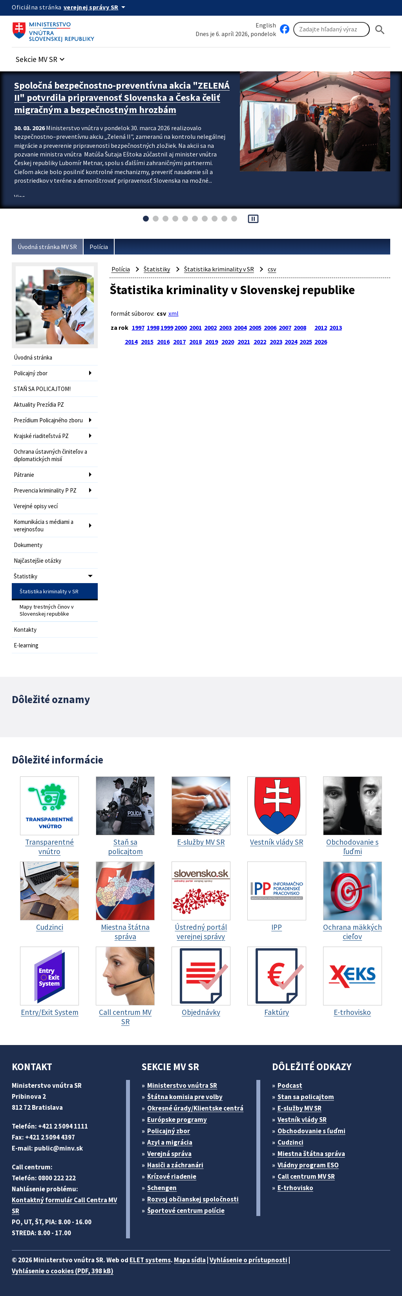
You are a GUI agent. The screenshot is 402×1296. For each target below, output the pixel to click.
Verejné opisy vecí (36, 506)
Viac (19, 197)
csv (272, 269)
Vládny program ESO (308, 1165)
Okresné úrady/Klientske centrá (195, 1108)
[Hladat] (380, 29)
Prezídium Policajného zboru (48, 420)
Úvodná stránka (33, 357)
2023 (276, 341)
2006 (270, 327)
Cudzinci (290, 1142)
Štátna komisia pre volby (185, 1096)
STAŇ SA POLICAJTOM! (42, 389)
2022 (260, 341)
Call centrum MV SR (306, 1176)
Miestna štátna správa (311, 1153)
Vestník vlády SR (302, 1119)
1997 (138, 327)
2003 (225, 327)
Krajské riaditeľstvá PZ (41, 436)
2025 (306, 341)
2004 (240, 327)
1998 (153, 327)
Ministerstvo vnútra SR (182, 1085)
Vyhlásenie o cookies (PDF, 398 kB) (62, 1271)
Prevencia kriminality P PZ (45, 490)
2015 (147, 341)
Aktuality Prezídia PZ (39, 404)
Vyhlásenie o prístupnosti (248, 1260)
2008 (300, 327)
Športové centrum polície (186, 1210)
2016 (163, 341)
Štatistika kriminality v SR (49, 591)
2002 (210, 327)
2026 (320, 341)
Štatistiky (25, 576)
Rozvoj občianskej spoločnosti (193, 1199)
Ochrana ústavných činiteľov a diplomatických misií (50, 455)
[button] (41, 57)
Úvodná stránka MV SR (47, 247)
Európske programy (177, 1119)
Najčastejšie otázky (37, 560)
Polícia (99, 247)
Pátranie (24, 474)
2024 (291, 341)
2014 (131, 341)
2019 (211, 341)
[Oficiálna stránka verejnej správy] (96, 7)
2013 (335, 327)
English (266, 25)
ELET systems (150, 1260)
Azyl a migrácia (169, 1142)
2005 (255, 327)
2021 (244, 341)
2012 (320, 327)
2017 (179, 341)
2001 (195, 327)
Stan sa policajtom (306, 1096)
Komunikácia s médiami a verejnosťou (43, 525)
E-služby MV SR (300, 1108)
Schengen (162, 1187)
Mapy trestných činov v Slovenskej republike (47, 610)
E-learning (26, 645)
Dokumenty (28, 545)
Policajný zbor (31, 373)
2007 (285, 327)
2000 (180, 327)
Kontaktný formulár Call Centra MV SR (64, 1205)
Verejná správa (169, 1153)
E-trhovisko (295, 1187)
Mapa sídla (190, 1260)
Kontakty (25, 629)
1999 (167, 327)
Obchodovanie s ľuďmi (311, 1131)
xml (173, 313)
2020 (227, 341)
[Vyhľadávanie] (331, 29)
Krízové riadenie (171, 1176)
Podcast (290, 1085)
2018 (195, 341)
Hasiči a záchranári (175, 1165)
